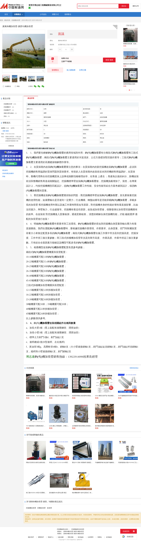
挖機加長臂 (41, 508)
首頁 (1, 20)
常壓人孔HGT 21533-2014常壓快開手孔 (61, 462)
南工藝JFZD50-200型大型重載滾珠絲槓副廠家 (40, 493)
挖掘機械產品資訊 (62, 529)
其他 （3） (7, 116)
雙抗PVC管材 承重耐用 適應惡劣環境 (83, 462)
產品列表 (7, 20)
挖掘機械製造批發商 (77, 529)
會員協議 (80, 537)
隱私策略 (70, 537)
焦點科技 (73, 539)
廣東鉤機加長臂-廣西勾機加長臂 (73, 531)
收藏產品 (7, 86)
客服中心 (51, 537)
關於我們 (31, 537)
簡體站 (100, 537)
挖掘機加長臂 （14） (10, 104)
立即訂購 (82, 70)
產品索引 (5, 170)
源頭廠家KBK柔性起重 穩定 (58, 493)
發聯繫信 (55, 70)
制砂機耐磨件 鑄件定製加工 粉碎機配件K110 (86, 493)
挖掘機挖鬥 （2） (9, 110)
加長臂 (49, 508)
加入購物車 (71, 70)
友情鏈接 (109, 537)
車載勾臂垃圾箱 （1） (11, 113)
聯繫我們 (41, 537)
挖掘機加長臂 (16, 20)
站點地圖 (61, 537)
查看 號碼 (109, 60)
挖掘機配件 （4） (9, 107)
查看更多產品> (134, 368)
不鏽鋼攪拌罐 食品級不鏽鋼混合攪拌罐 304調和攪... (111, 462)
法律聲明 (90, 537)
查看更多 (11, 146)
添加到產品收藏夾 (8, 173)
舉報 (17, 86)
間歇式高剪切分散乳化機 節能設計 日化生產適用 (41, 462)
